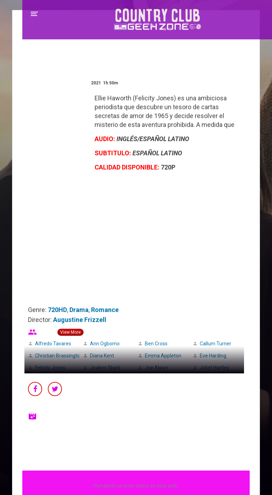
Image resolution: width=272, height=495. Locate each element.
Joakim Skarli (105, 368)
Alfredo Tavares (53, 343)
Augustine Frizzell (79, 319)
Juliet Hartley (214, 368)
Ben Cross (156, 343)
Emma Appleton (163, 355)
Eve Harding (213, 355)
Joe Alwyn (156, 368)
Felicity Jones (50, 368)
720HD (57, 309)
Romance (105, 309)
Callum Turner (215, 343)
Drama (79, 309)
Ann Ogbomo (105, 343)
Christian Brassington (59, 355)
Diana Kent (102, 355)
